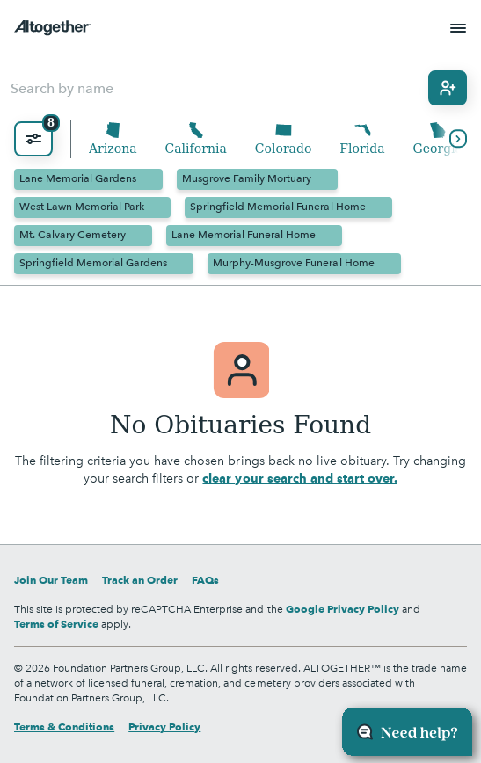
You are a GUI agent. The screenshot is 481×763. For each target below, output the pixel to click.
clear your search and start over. (299, 478)
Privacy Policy (164, 726)
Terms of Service (56, 623)
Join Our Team (51, 579)
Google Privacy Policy (342, 608)
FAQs (205, 579)
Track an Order (140, 579)
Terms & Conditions (64, 726)
